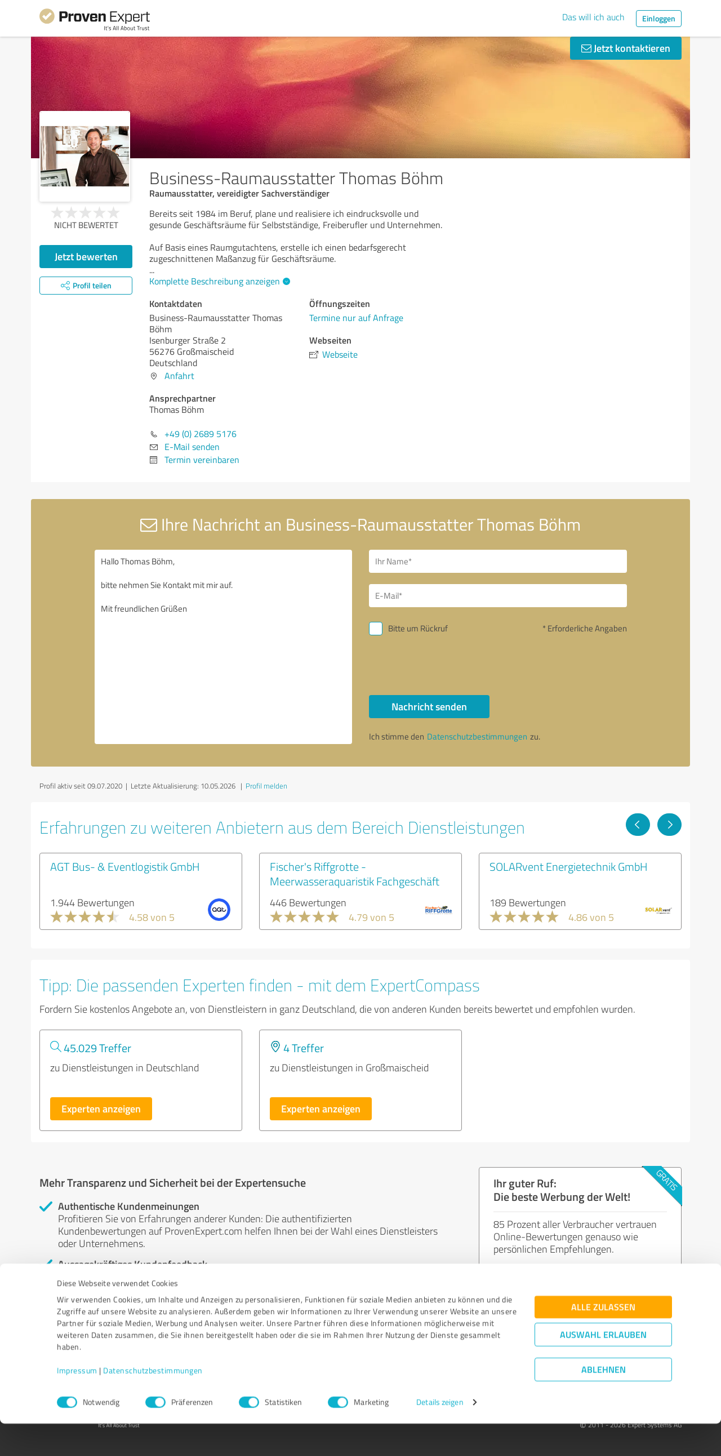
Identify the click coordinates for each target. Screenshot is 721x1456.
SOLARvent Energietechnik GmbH (568, 866)
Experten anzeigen (101, 1108)
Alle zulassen (603, 1339)
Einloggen (658, 18)
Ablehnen (603, 1402)
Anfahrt (179, 375)
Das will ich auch (593, 17)
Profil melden (266, 786)
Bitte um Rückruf (418, 628)
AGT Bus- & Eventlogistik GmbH (125, 866)
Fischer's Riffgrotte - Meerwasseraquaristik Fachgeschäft (354, 873)
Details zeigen (439, 1435)
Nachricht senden (429, 706)
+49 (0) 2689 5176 (200, 434)
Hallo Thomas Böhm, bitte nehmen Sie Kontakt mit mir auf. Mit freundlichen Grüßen (224, 647)
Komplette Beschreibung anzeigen (218, 281)
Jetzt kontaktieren (625, 48)
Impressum (77, 1403)
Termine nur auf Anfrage (356, 317)
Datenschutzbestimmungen (153, 1403)
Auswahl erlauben (603, 1367)
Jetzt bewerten (86, 256)
